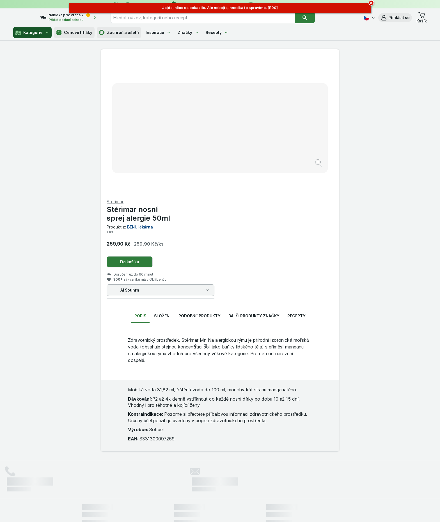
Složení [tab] (162, 181)
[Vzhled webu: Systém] (194, 510)
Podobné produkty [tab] (199, 181)
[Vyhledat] (315, 17)
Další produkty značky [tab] (253, 181)
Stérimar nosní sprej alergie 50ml (257, 78)
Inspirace (158, 32)
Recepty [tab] (296, 181)
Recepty (217, 32)
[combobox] (213, 17)
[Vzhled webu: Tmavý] (246, 510)
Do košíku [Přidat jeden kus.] (248, 126)
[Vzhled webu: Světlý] (221, 510)
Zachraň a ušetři (119, 32)
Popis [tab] (140, 181)
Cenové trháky (74, 32)
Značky (188, 32)
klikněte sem (145, 474)
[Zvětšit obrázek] (200, 146)
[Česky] (368, 17)
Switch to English (228, 488)
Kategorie (32, 32)
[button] (395, 17)
